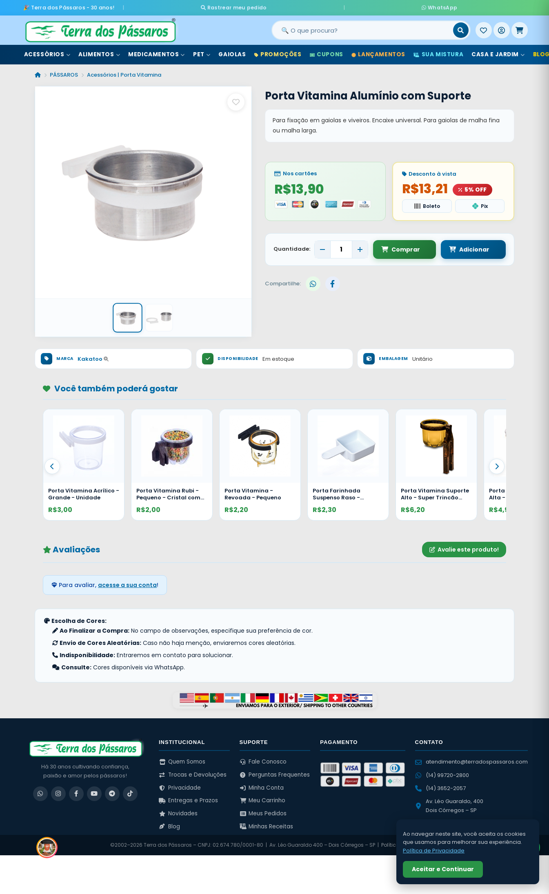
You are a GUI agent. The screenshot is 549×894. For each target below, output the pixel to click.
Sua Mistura (438, 52)
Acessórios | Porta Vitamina (124, 73)
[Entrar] (501, 28)
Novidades (178, 811)
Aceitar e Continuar (443, 869)
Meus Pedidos (263, 811)
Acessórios (47, 52)
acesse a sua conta (127, 582)
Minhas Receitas (266, 824)
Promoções (278, 52)
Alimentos (99, 52)
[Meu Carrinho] (519, 28)
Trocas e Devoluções (193, 772)
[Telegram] (112, 791)
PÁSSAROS (64, 73)
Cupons (326, 52)
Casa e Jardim (498, 52)
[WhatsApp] (40, 791)
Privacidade (180, 785)
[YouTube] (94, 791)
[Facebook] (76, 791)
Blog (169, 824)
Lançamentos (378, 52)
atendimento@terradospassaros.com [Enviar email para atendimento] (471, 759)
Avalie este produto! (464, 547)
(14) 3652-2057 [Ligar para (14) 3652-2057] (440, 785)
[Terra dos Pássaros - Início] (100, 28)
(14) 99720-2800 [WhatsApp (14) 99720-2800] (442, 772)
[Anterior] (52, 463)
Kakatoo (93, 356)
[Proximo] (497, 463)
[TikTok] (130, 791)
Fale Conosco (263, 759)
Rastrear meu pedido (302, 6)
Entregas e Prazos (188, 798)
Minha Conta (262, 785)
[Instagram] (58, 791)
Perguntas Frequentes (275, 772)
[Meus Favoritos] (484, 28)
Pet (201, 52)
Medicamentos (156, 52)
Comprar (400, 247)
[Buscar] (461, 28)
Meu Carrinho (263, 798)
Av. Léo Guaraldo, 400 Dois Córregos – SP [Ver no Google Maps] (449, 803)
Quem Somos (182, 759)
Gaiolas (232, 52)
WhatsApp (371, 6)
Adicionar (461, 247)
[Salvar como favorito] (236, 100)
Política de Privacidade (434, 850)
